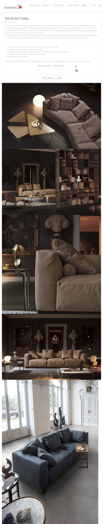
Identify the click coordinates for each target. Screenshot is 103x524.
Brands (84, 5)
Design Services (58, 5)
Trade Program (73, 5)
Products (45, 5)
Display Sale (34, 5)
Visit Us (93, 5)
